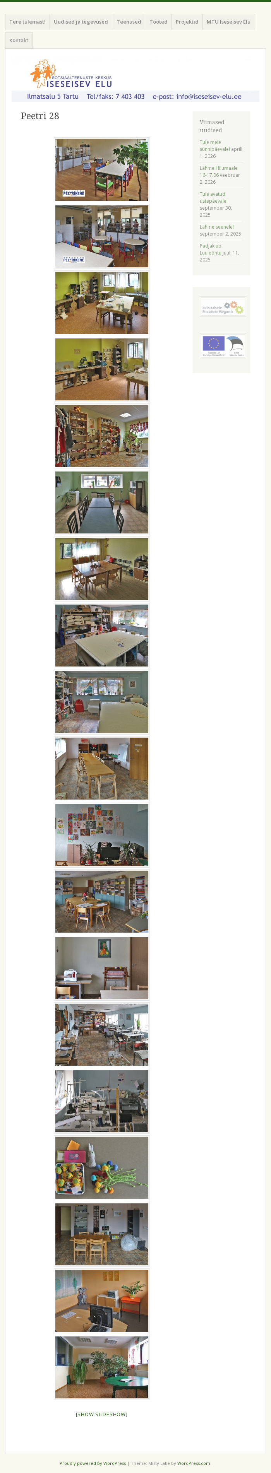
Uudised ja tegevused (81, 21)
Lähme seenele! (217, 227)
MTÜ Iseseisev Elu (228, 21)
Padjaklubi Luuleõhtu (211, 249)
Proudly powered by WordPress (93, 1463)
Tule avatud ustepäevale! (214, 197)
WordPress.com (193, 1463)
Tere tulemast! (27, 21)
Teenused (129, 21)
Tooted (158, 21)
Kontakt (18, 40)
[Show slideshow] (102, 1414)
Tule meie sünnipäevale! (215, 145)
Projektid (187, 21)
